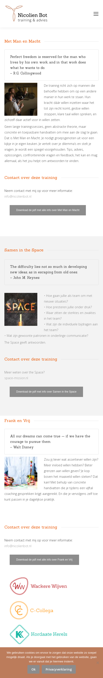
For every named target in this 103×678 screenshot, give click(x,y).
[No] (97, 662)
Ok (33, 669)
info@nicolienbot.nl (17, 196)
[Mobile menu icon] (96, 13)
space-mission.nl (16, 378)
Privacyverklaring (59, 669)
